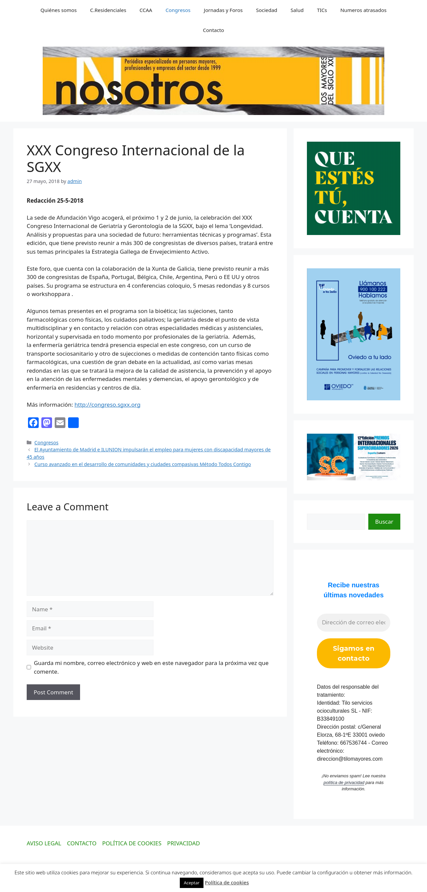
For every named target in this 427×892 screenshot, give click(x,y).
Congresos (177, 10)
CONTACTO (82, 843)
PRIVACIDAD (183, 843)
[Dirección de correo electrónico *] (353, 623)
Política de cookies (227, 882)
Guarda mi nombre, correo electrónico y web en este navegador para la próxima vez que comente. (151, 667)
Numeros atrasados (363, 10)
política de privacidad (344, 782)
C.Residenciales (108, 10)
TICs (322, 10)
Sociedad (266, 10)
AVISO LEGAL (44, 843)
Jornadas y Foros (223, 10)
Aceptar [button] (191, 883)
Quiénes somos (58, 10)
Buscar (384, 521)
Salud (297, 10)
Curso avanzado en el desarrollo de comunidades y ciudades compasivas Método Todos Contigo (142, 464)
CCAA (145, 10)
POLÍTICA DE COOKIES (131, 843)
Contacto (213, 30)
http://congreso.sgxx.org (107, 404)
